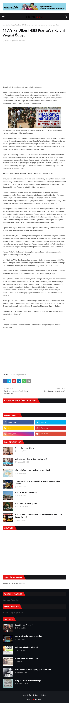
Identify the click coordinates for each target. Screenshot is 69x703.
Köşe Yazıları (16, 25)
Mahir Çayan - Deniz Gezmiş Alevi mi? (31, 459)
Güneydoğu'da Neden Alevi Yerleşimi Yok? (33, 470)
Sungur (40, 699)
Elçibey (35, 695)
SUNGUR (7, 41)
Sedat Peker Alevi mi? (24, 625)
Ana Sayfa (6, 25)
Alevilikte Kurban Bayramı (26, 503)
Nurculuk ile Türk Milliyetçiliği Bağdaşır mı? (33, 669)
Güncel (12, 375)
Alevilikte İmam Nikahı (24, 448)
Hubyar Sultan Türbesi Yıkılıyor (28, 680)
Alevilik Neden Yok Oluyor (26, 492)
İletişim (43, 695)
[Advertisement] (34, 64)
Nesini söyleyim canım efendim (28, 636)
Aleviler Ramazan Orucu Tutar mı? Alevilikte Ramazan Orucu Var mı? (38, 515)
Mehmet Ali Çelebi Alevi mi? (27, 647)
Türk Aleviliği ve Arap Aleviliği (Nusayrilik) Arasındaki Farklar (37, 482)
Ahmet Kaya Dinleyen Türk (26, 658)
